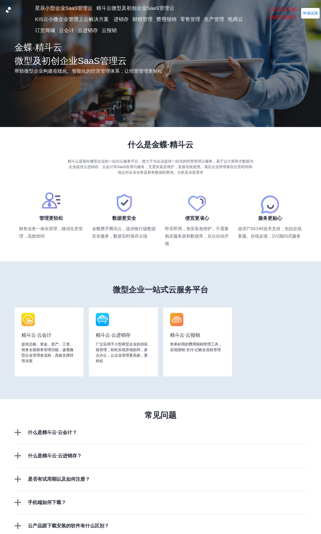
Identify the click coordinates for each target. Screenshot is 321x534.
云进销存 (88, 30)
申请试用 (310, 13)
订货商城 (45, 30)
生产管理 (214, 19)
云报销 (109, 30)
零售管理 (190, 19)
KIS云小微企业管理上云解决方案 (72, 19)
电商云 (235, 19)
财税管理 (142, 19)
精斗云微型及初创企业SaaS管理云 (135, 8)
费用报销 (166, 19)
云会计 (66, 30)
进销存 (121, 19)
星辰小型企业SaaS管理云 (64, 8)
